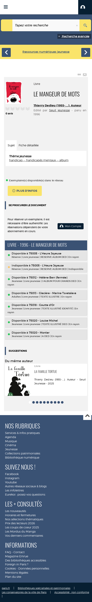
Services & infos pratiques (22, 433)
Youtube (11, 482)
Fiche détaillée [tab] (29, 145)
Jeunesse (11, 449)
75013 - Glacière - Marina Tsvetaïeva (52, 293)
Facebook (12, 474)
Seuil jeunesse (59, 110)
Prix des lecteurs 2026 (20, 523)
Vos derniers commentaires (24, 535)
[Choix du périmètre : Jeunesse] (7, 25)
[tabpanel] (46, 158)
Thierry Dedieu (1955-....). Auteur (57, 105)
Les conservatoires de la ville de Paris (24, 592)
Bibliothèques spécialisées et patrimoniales (44, 588)
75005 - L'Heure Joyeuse (45, 253)
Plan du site (13, 576)
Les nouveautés (15, 511)
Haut (87, 416)
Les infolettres (14, 490)
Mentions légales (16, 572)
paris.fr (6, 588)
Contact (19, 552)
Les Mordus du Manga (20, 531)
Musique (11, 441)
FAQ (8, 552)
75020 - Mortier (39, 332)
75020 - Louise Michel (43, 320)
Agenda (10, 437)
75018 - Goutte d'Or (42, 305)
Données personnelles (33, 568)
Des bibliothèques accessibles (25, 560)
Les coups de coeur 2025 (22, 527)
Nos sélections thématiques (24, 519)
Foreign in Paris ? (16, 564)
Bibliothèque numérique (22, 457)
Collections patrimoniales (22, 453)
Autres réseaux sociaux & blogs (26, 486)
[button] (85, 7)
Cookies (10, 568)
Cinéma (10, 445)
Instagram (12, 478)
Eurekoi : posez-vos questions (25, 494)
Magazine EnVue (16, 556)
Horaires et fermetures (20, 515)
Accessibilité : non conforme (71, 592)
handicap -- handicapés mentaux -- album (39, 160)
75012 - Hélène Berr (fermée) (48, 277)
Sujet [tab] (11, 145)
